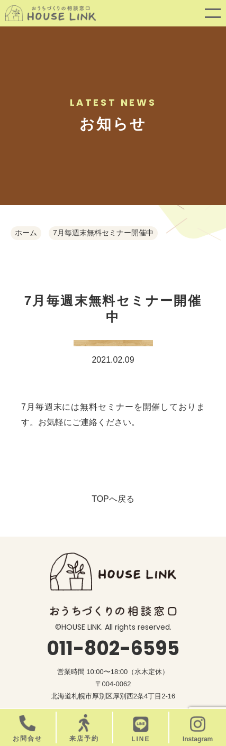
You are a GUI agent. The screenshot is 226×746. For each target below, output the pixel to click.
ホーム (26, 232)
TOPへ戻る (113, 498)
